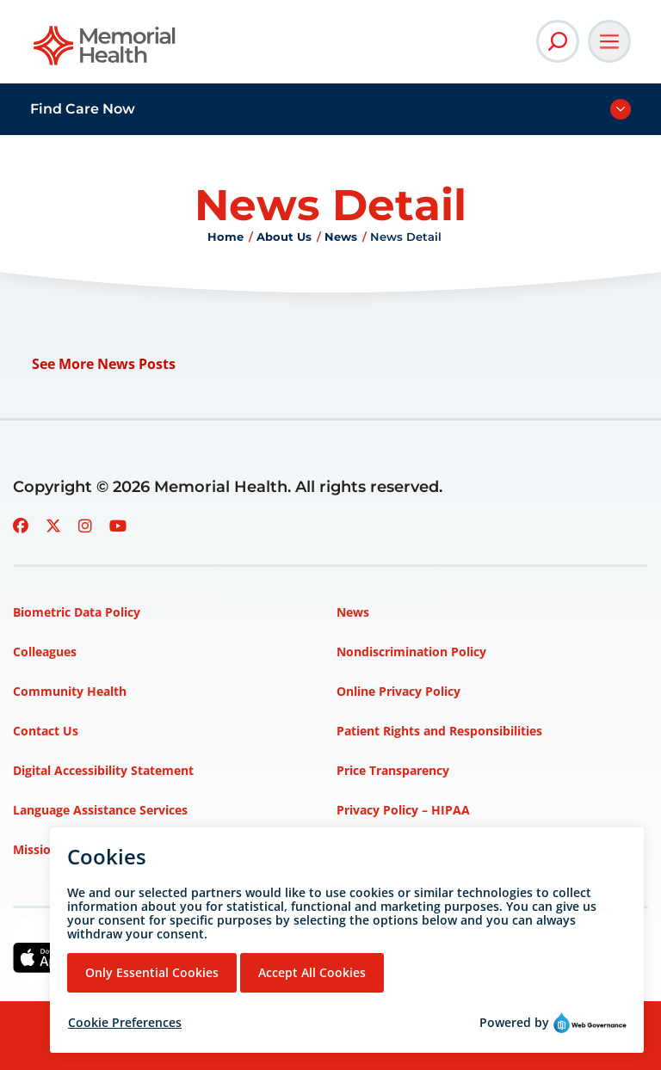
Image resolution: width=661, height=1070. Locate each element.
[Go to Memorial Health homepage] (105, 51)
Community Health (70, 691)
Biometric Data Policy (76, 612)
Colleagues (45, 651)
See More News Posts (104, 363)
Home (225, 236)
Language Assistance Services (100, 810)
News (340, 236)
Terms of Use (376, 849)
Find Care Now (82, 109)
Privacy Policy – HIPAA (403, 810)
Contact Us (45, 731)
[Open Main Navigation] (609, 41)
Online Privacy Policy (398, 691)
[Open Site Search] (557, 41)
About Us (284, 236)
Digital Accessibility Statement (103, 770)
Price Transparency (393, 770)
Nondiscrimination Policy (411, 651)
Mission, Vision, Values (80, 849)
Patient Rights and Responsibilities (439, 731)
